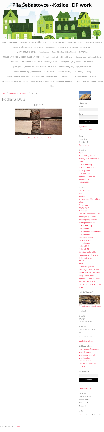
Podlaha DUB (23, 93)
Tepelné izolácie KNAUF (87, 176)
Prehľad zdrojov (85, 388)
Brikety (88, 71)
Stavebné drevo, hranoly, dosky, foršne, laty (88, 256)
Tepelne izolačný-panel (67, 71)
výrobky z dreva (85, 190)
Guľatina (64, 76)
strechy (81, 261)
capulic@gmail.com (86, 341)
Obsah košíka (84, 145)
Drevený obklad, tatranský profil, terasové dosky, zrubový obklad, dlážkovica (72, 57)
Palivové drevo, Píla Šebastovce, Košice (86, 235)
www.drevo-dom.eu (86, 361)
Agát (80, 193)
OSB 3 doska (88, 62)
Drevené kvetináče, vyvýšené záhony (90, 200)
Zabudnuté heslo (85, 129)
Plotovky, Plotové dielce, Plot (18, 76)
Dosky (81, 153)
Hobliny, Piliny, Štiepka (87, 217)
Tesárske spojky (52, 76)
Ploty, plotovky (84, 243)
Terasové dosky (86, 47)
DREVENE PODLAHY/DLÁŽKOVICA (33, 42)
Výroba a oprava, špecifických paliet (90, 285)
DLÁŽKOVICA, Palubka (87, 156)
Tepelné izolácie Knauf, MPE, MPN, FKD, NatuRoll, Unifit (89, 280)
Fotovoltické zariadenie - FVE (89, 214)
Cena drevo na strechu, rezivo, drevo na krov (66, 42)
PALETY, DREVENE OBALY (26, 52)
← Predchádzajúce (30, 138)
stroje (81, 264)
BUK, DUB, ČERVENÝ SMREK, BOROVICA (26, 62)
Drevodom (83, 211)
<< (80, 414)
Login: (81, 106)
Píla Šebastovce (85, 240)
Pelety (80, 71)
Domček (82, 196)
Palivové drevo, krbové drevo (90, 231)
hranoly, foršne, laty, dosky (70, 62)
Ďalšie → (51, 138)
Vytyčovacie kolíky (83, 67)
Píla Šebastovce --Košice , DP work (52, 5)
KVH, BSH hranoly (85, 164)
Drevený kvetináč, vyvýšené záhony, (27, 71)
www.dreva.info (84, 358)
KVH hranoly (41, 67)
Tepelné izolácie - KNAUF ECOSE (64, 52)
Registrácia (83, 126)
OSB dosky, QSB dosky (87, 228)
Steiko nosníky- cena (94, 42)
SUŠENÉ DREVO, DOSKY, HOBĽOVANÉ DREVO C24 (21, 57)
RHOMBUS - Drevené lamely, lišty (61, 67)
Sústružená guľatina (86, 173)
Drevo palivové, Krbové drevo (42, 81)
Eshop (52, 86)
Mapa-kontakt (44, 52)
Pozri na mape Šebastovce (89, 349)
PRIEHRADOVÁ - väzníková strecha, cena (27, 47)
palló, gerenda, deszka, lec (23, 67)
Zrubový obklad (37, 76)
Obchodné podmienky (64, 81)
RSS (18, 426)
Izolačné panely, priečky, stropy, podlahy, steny (88, 221)
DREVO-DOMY (84, 208)
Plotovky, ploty (84, 170)
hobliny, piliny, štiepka (78, 76)
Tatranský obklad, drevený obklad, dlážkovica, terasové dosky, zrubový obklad (89, 273)
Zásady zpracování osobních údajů (89, 81)
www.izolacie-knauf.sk (87, 355)
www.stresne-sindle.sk (87, 364)
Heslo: (81, 114)
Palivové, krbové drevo (87, 167)
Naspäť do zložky (39, 138)
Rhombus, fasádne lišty (87, 252)
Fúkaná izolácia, (50, 71)
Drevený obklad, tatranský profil (89, 160)
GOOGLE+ (82, 367)
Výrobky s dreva (50, 62)
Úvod (4, 42)
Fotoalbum (13, 42)
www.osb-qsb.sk (85, 352)
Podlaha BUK (84, 246)
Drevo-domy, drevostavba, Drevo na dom (61, 47)
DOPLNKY (93, 76)
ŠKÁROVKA (83, 52)
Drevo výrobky (84, 205)
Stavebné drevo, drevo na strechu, (14, 81)
